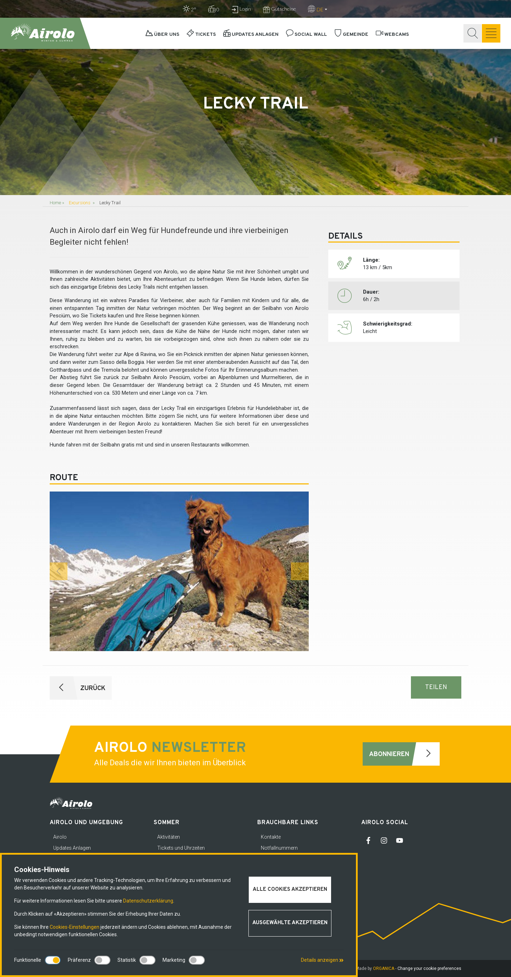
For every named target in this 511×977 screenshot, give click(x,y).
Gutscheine (279, 9)
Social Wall (306, 35)
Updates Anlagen (251, 35)
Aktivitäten (168, 837)
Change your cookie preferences (429, 968)
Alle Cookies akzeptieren (290, 889)
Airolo (60, 837)
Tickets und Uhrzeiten (181, 848)
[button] (58, 571)
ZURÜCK (77, 688)
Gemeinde (351, 35)
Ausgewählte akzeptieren (290, 923)
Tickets (201, 35)
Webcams (392, 35)
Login (241, 9)
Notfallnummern (279, 848)
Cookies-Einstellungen (74, 927)
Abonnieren (404, 754)
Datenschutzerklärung (148, 901)
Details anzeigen (322, 960)
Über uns (162, 35)
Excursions (79, 202)
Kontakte (271, 837)
